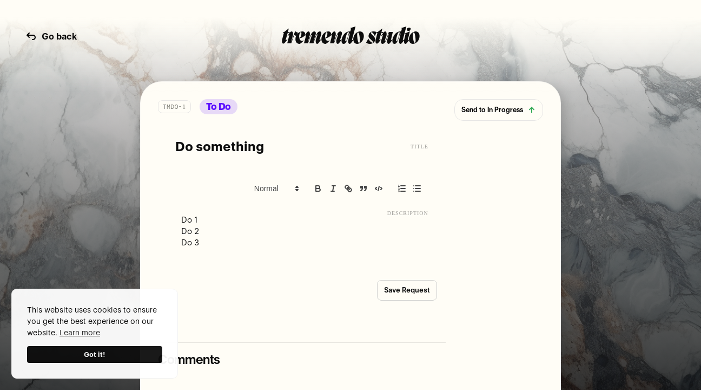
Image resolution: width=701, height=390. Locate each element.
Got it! (94, 354)
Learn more (79, 332)
